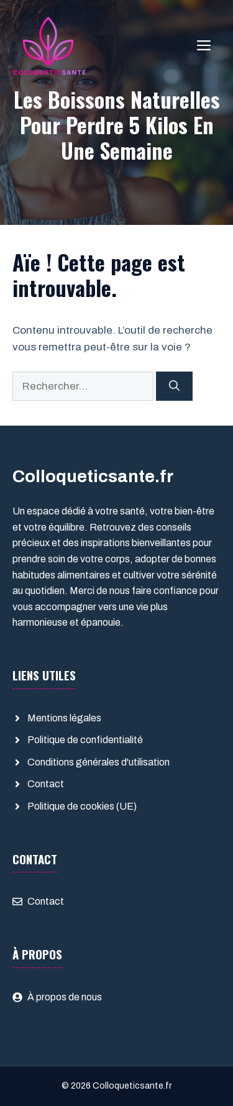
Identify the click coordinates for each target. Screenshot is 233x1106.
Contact (45, 784)
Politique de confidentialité (85, 739)
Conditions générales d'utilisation (98, 762)
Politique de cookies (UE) (82, 806)
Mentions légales (64, 718)
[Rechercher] (174, 386)
